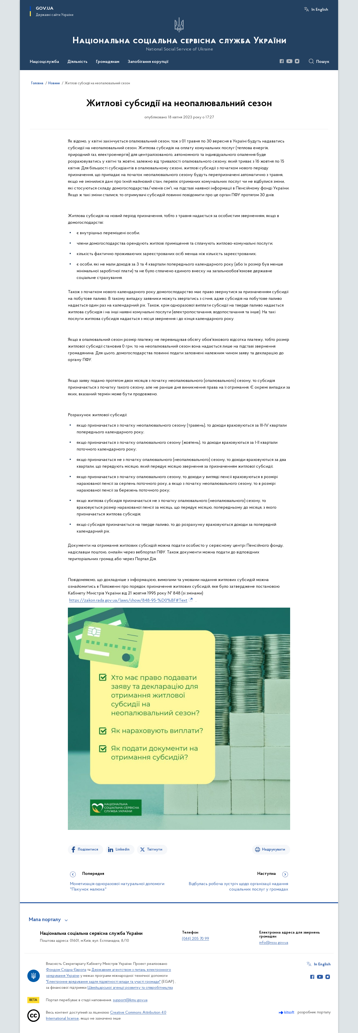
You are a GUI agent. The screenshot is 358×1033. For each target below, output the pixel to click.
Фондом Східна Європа (66, 970)
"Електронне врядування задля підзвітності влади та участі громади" (103, 982)
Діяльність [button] (77, 62)
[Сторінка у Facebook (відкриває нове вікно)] (282, 61)
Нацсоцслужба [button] (44, 62)
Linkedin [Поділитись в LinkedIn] (123, 850)
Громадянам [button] (107, 62)
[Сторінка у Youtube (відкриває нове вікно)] (289, 61)
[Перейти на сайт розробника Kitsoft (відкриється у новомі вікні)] (287, 1012)
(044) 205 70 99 (195, 939)
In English (320, 10)
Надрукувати (273, 850)
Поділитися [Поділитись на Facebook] (88, 850)
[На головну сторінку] (179, 34)
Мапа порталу (45, 920)
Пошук (322, 62)
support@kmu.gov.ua (130, 1000)
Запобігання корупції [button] (148, 62)
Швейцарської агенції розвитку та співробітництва (130, 988)
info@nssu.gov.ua (273, 943)
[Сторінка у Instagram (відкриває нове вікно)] (297, 61)
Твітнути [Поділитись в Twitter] (154, 850)
